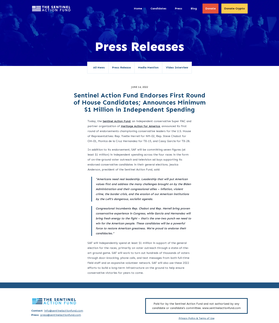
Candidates (158, 8)
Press (178, 8)
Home (138, 8)
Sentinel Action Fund (116, 121)
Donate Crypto (234, 8)
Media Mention (148, 67)
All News (99, 67)
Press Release (121, 67)
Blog (194, 8)
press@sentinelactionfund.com (60, 315)
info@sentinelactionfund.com (63, 310)
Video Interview (177, 67)
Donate (210, 8)
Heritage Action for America (140, 126)
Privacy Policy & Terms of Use (196, 318)
